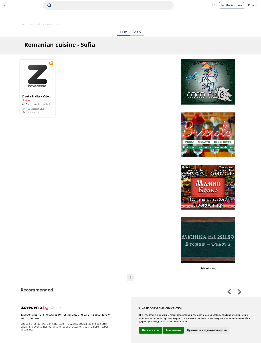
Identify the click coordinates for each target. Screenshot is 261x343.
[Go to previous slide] (237, 291)
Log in (253, 5)
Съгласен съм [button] (150, 330)
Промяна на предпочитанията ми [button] (207, 330)
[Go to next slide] (226, 291)
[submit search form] (49, 5)
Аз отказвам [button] (173, 330)
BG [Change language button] (214, 5)
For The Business (231, 5)
